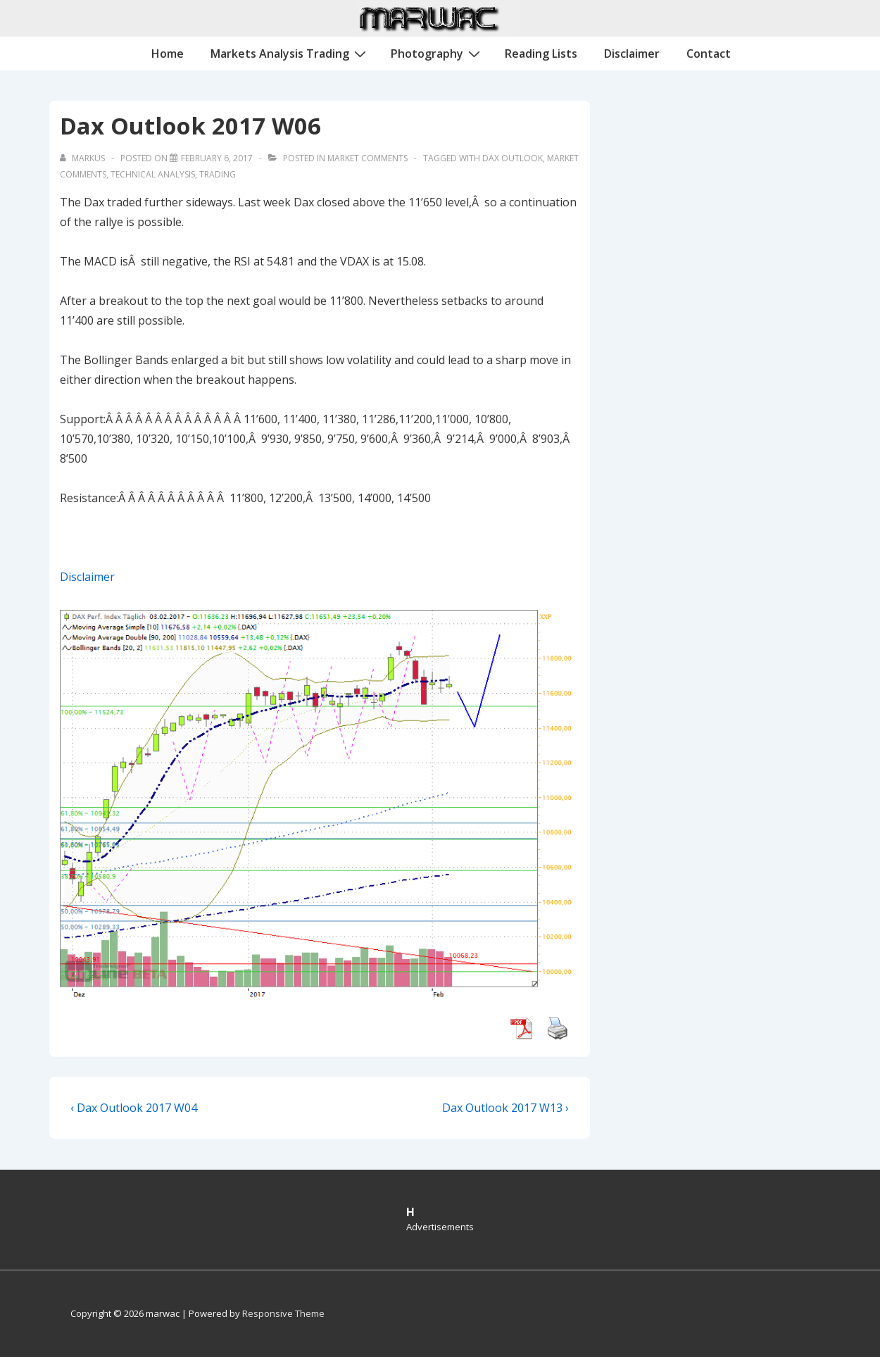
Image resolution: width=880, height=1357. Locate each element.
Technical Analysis (153, 174)
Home (167, 53)
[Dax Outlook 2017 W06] (217, 158)
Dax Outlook (512, 158)
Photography (437, 53)
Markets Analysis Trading (290, 53)
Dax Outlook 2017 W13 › (505, 1107)
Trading (217, 174)
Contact (708, 53)
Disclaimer (632, 53)
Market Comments (367, 158)
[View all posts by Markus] (83, 158)
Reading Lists (541, 53)
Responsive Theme (283, 1313)
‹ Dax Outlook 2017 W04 (133, 1107)
